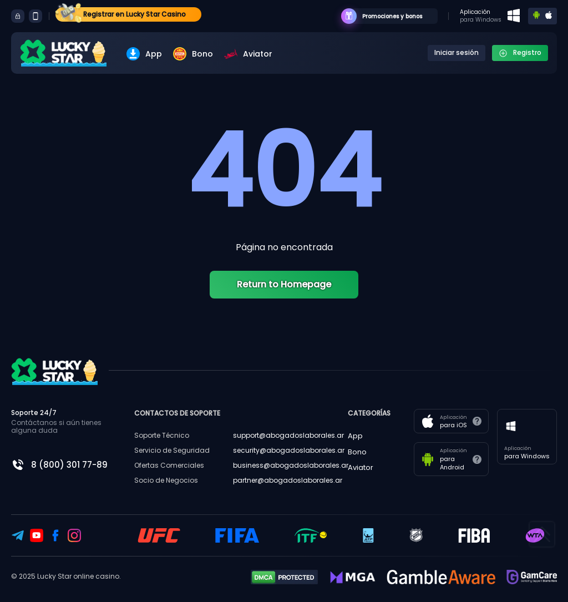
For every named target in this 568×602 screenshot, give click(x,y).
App (144, 53)
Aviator (248, 54)
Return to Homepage (284, 284)
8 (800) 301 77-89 (69, 465)
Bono (193, 53)
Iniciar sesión (456, 52)
